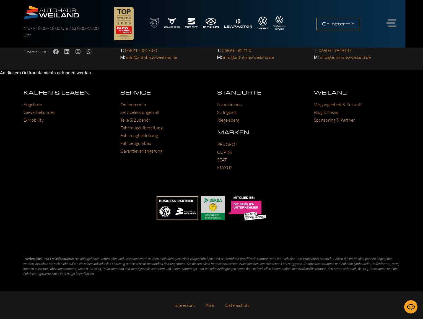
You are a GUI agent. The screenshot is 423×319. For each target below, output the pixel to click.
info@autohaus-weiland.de (151, 57)
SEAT (222, 160)
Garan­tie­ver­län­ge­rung (141, 151)
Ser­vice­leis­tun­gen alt (140, 112)
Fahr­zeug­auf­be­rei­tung (141, 127)
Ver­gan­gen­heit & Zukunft (338, 104)
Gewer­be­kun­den (39, 112)
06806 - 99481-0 (335, 50)
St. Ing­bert (227, 112)
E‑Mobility (34, 120)
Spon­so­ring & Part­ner (334, 120)
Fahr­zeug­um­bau (135, 143)
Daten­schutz (237, 305)
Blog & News (326, 112)
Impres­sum (183, 305)
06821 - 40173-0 (141, 50)
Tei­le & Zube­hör (135, 120)
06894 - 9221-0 (236, 50)
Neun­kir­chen (229, 104)
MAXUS (224, 167)
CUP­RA (224, 152)
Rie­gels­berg (228, 120)
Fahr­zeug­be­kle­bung (139, 135)
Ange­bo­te (33, 104)
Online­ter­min (133, 104)
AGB (210, 305)
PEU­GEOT (227, 144)
